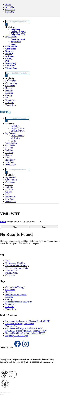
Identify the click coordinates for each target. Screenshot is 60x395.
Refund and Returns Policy (17, 265)
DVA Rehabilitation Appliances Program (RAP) (25, 331)
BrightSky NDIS (18, 32)
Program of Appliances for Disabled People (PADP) (27, 321)
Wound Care (11, 68)
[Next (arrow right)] (4, 394)
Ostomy (8, 58)
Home (8, 4)
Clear (43, 227)
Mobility (9, 53)
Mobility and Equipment (15, 294)
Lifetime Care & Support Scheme (19, 323)
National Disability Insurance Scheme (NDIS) (25, 333)
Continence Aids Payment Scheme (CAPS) (23, 328)
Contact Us (10, 9)
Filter (15, 227)
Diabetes (9, 51)
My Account (11, 37)
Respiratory (10, 63)
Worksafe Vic (11, 326)
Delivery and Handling (15, 263)
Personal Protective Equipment (18, 302)
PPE (7, 61)
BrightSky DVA (18, 34)
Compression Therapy (14, 287)
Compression (11, 46)
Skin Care (10, 66)
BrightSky (10, 27)
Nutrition (9, 56)
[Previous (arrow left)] (1, 394)
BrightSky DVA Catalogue (16, 335)
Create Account (18, 39)
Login (13, 44)
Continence (10, 49)
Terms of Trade (12, 270)
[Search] (6, 24)
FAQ (7, 261)
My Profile (16, 41)
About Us (9, 7)
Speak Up (9, 12)
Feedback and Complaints (16, 268)
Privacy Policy (11, 273)
